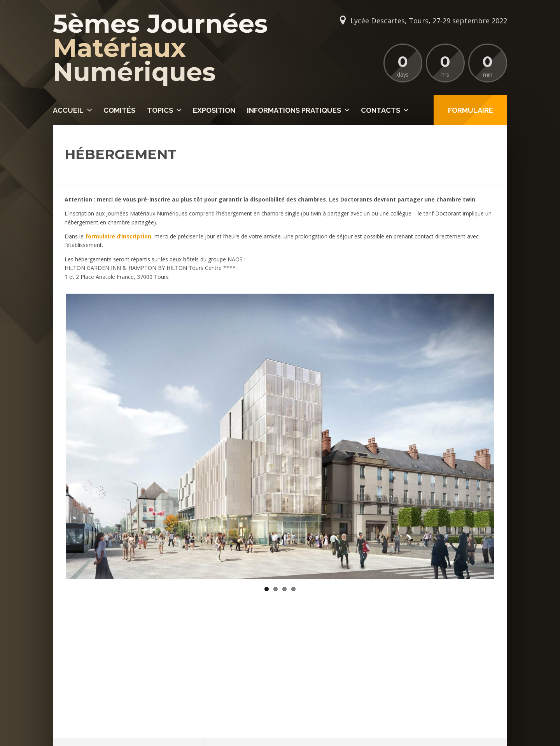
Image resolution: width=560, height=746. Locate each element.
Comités (119, 110)
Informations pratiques (294, 110)
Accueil (68, 110)
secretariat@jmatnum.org (104, 686)
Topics (160, 110)
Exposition (214, 110)
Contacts (380, 110)
